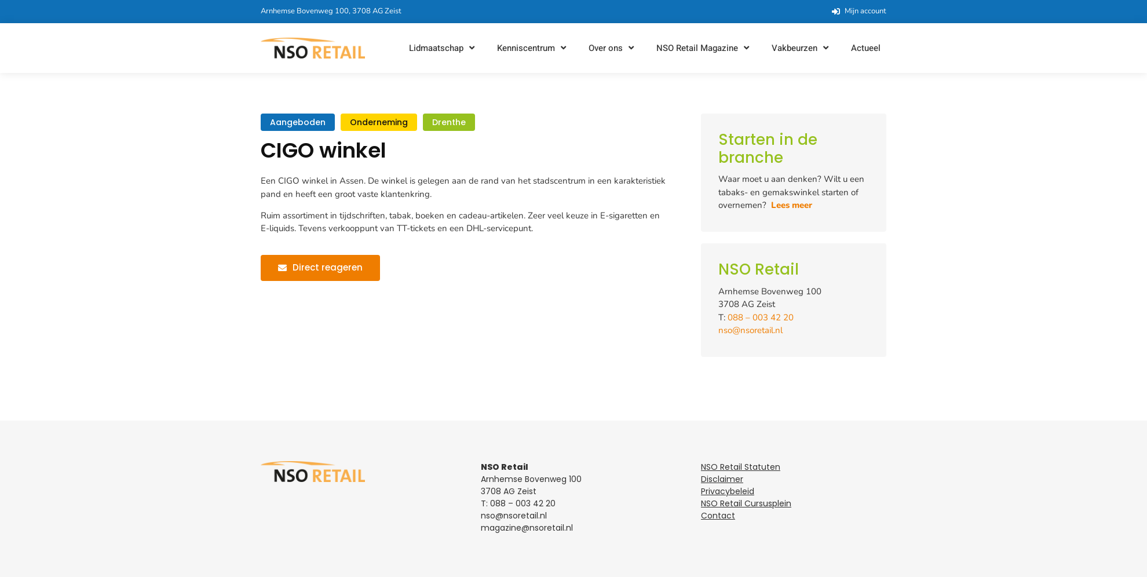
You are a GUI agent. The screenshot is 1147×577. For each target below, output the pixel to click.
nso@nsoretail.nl (750, 330)
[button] (443, 48)
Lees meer (791, 205)
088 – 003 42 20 (761, 317)
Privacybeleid (727, 491)
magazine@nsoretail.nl (527, 528)
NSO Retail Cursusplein (746, 503)
